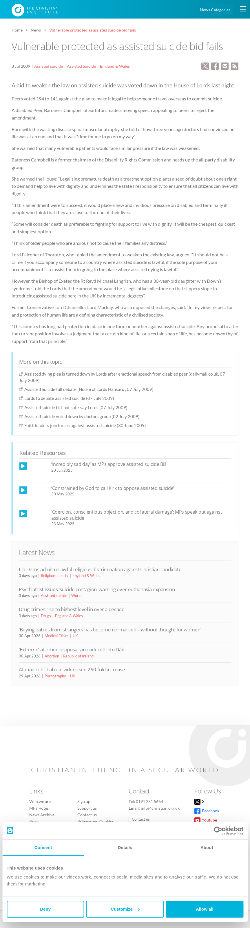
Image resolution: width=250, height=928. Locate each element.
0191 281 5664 (149, 801)
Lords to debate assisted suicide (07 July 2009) (69, 398)
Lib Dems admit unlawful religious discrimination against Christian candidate (100, 569)
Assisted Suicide (81, 66)
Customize (125, 909)
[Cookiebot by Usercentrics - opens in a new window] (218, 830)
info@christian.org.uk (160, 808)
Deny (45, 909)
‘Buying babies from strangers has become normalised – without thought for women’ (110, 629)
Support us (87, 808)
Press (34, 821)
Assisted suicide (48, 66)
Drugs (46, 615)
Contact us (87, 814)
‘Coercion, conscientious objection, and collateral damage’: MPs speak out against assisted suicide (136, 515)
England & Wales (115, 66)
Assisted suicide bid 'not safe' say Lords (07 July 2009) (75, 407)
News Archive (41, 814)
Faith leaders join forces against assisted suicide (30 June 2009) (85, 425)
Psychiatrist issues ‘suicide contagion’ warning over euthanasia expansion (97, 589)
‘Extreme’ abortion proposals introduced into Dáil (71, 649)
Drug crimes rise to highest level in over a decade (72, 609)
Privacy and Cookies (95, 821)
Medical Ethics (57, 635)
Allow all (204, 909)
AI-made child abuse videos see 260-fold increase (72, 669)
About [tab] (206, 847)
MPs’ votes (39, 808)
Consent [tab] (43, 847)
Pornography (55, 676)
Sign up (83, 801)
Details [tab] (125, 847)
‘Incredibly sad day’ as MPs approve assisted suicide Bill (108, 464)
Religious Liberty (54, 575)
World (76, 595)
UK (75, 635)
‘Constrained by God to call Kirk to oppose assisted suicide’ (112, 488)
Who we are (40, 801)
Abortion (52, 656)
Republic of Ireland (78, 656)
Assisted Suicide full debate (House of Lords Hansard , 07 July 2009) (89, 389)
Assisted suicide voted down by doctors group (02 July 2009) (82, 416)
